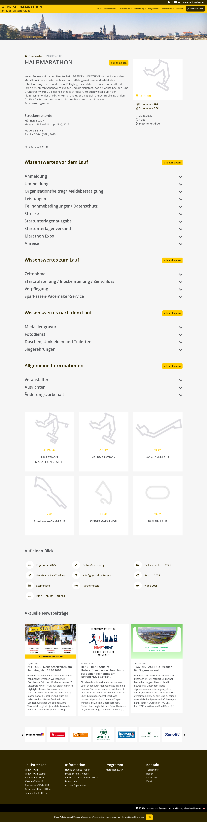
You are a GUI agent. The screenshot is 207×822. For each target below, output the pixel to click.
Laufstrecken (124, 8)
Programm (153, 8)
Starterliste (37, 585)
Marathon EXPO (114, 769)
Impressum (152, 808)
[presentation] (22, 735)
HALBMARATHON (34, 777)
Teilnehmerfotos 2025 (152, 565)
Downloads (71, 781)
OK (149, 817)
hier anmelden (119, 62)
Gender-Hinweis (192, 808)
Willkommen (109, 8)
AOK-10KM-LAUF (34, 781)
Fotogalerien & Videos (77, 773)
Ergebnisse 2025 (40, 565)
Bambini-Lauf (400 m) (36, 793)
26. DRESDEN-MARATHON (21, 9)
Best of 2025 (146, 575)
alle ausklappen (172, 162)
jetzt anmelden (195, 8)
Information (167, 8)
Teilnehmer (152, 769)
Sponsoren (152, 777)
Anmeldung (139, 8)
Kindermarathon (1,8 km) (38, 789)
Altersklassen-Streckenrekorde (81, 777)
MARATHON (31, 769)
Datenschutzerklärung (171, 808)
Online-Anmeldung (88, 565)
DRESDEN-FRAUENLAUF (45, 596)
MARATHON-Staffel (35, 773)
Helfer (149, 773)
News (99, 8)
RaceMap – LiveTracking (45, 575)
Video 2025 (145, 585)
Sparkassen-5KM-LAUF (37, 785)
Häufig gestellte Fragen (91, 575)
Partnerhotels (85, 585)
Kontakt (179, 8)
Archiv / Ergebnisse (75, 785)
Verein (149, 781)
